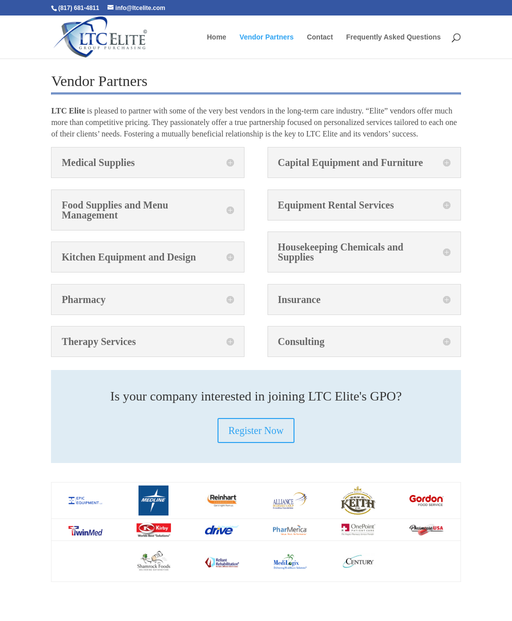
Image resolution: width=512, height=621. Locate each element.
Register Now (256, 430)
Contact (320, 37)
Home (216, 37)
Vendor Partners (267, 37)
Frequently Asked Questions (393, 37)
